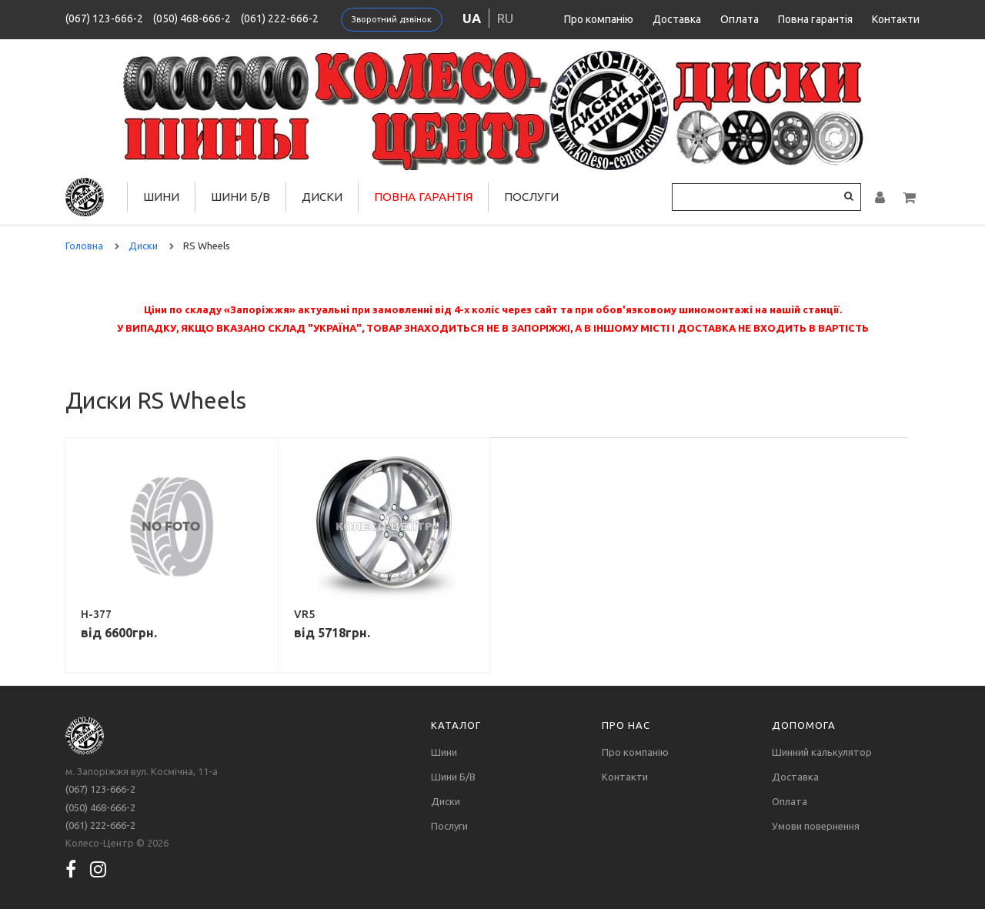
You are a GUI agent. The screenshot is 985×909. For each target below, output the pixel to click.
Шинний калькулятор (822, 752)
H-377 (96, 614)
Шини (161, 196)
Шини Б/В (240, 196)
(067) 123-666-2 (104, 18)
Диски (322, 196)
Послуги (531, 196)
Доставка (677, 19)
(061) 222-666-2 (280, 18)
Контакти (896, 19)
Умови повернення (816, 825)
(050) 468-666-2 (192, 18)
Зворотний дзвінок (392, 19)
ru (505, 18)
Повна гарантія (815, 19)
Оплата (739, 19)
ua (471, 18)
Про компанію (598, 19)
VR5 (304, 614)
